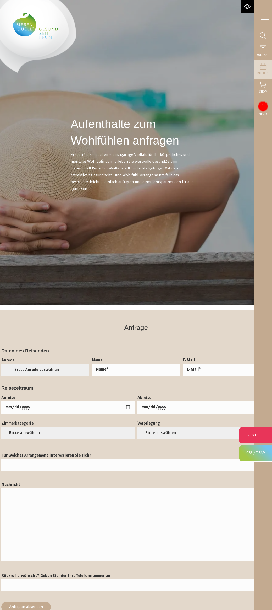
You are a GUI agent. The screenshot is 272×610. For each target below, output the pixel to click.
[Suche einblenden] (263, 35)
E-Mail (227, 367)
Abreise (204, 404)
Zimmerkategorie (68, 428)
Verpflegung (204, 428)
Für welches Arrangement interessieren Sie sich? (136, 462)
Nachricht (136, 522)
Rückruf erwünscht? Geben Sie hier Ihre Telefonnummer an (136, 582)
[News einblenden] (263, 106)
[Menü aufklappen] (263, 19)
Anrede (45, 365)
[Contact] (263, 51)
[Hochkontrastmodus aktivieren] (247, 6)
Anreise (68, 404)
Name (136, 367)
